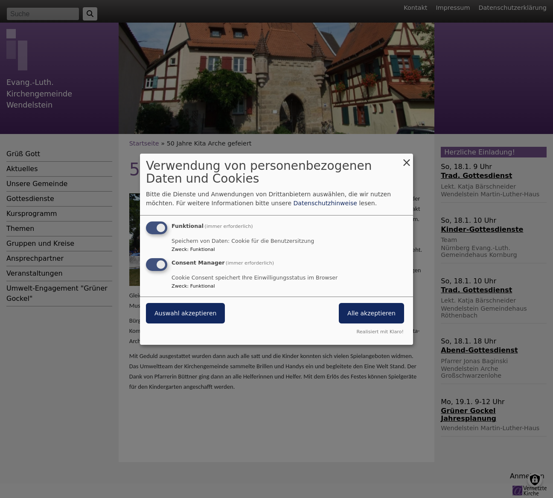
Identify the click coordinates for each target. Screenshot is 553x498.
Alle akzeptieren (371, 313)
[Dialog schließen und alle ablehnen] (406, 158)
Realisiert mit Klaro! (380, 332)
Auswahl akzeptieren (185, 313)
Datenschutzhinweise (325, 203)
